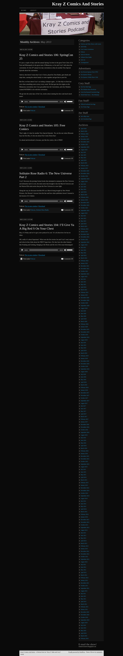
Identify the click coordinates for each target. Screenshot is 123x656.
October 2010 (84, 617)
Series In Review (85, 54)
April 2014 (83, 509)
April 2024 (83, 192)
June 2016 (83, 440)
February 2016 (84, 451)
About (33, 10)
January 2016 (84, 453)
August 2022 (84, 245)
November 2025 (85, 142)
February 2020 (84, 324)
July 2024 (83, 184)
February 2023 (84, 229)
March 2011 (84, 604)
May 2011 (83, 599)
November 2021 (85, 268)
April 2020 (83, 319)
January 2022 (84, 263)
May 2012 (83, 570)
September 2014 (85, 496)
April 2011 (83, 601)
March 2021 (84, 290)
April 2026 (83, 128)
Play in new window (31, 107)
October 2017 (84, 398)
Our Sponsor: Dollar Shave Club (89, 77)
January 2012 (84, 580)
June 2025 (83, 155)
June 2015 (83, 472)
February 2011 (84, 607)
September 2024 (85, 179)
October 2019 (84, 334)
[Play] (22, 102)
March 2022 (84, 258)
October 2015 (84, 461)
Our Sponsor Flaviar (86, 74)
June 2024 (83, 186)
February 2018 (84, 387)
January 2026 (84, 136)
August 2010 (84, 622)
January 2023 (84, 231)
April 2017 (83, 414)
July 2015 (83, 469)
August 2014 (84, 498)
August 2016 (84, 435)
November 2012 (85, 554)
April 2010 (83, 633)
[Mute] (65, 102)
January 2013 (84, 548)
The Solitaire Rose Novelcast (88, 89)
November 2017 (85, 395)
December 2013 (85, 519)
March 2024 (84, 194)
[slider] (43, 101)
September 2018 (85, 369)
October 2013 (84, 525)
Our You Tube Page (86, 87)
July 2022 (83, 247)
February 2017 (84, 419)
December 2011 (85, 583)
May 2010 (83, 630)
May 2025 (83, 157)
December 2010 (85, 612)
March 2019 (84, 353)
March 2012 (84, 575)
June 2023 (83, 218)
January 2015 (84, 485)
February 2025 (84, 165)
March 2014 (84, 511)
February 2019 (84, 356)
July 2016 (83, 437)
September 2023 (85, 210)
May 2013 (83, 538)
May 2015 (83, 474)
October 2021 (84, 271)
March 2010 (84, 636)
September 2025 (85, 147)
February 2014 (84, 514)
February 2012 (84, 577)
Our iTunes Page (85, 107)
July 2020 (83, 311)
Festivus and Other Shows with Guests (91, 44)
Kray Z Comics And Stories (78, 3)
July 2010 (83, 625)
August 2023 (84, 213)
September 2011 (85, 588)
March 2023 (84, 226)
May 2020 (83, 316)
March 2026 (84, 131)
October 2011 (84, 585)
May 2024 (83, 189)
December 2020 (85, 297)
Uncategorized (84, 62)
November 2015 (85, 459)
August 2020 (84, 308)
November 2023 (85, 205)
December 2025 (85, 139)
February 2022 (84, 260)
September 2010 (85, 620)
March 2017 (84, 416)
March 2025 (84, 163)
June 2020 (83, 313)
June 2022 (83, 250)
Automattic (99, 652)
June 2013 (83, 535)
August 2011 (84, 591)
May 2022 (83, 253)
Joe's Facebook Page (86, 119)
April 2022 (83, 255)
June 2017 (83, 408)
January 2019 (84, 358)
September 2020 (85, 305)
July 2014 (83, 501)
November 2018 (85, 363)
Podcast (32, 110)
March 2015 (84, 480)
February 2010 (84, 638)
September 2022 (85, 242)
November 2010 (85, 614)
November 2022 (85, 237)
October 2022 (84, 239)
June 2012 (83, 567)
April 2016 (83, 445)
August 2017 (84, 403)
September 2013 (85, 527)
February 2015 (84, 482)
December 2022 (85, 234)
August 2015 (84, 467)
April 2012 (83, 572)
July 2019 (83, 342)
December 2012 (85, 551)
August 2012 (84, 562)
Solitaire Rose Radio (42, 210)
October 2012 (84, 556)
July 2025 (83, 152)
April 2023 (83, 223)
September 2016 (85, 432)
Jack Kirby (83, 46)
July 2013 (83, 533)
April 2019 (83, 350)
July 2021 (83, 279)
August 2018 (84, 371)
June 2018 (83, 377)
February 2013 (84, 546)
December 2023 (85, 202)
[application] (46, 101)
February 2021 (84, 292)
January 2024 (84, 200)
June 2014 (83, 504)
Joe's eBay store (85, 116)
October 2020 (84, 303)
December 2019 (85, 329)
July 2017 (83, 406)
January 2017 (84, 422)
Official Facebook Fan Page (88, 104)
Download (42, 107)
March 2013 (84, 543)
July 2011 (83, 593)
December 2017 (85, 393)
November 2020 (85, 300)
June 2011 (83, 596)
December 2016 (85, 424)
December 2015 (85, 456)
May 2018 (83, 379)
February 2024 (84, 197)
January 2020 (84, 327)
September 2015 (85, 464)
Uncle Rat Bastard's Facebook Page (90, 92)
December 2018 (85, 361)
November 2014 (85, 490)
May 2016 (83, 443)
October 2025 (84, 144)
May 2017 (83, 411)
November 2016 (85, 427)
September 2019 (85, 337)
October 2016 (84, 430)
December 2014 (85, 488)
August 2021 (84, 276)
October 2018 (84, 366)
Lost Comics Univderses (87, 49)
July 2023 (83, 216)
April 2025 (83, 160)
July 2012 (83, 564)
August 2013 (84, 530)
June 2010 (83, 628)
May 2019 (83, 348)
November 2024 (85, 173)
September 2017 (85, 400)
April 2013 (83, 541)
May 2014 (83, 506)
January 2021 (84, 295)
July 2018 (83, 374)
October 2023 (84, 208)
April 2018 (83, 382)
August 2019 (84, 340)
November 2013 (85, 522)
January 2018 (84, 390)
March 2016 (84, 448)
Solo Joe (83, 60)
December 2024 (85, 171)
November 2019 (85, 332)
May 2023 (83, 221)
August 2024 (84, 181)
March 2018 (84, 385)
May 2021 (83, 284)
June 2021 (83, 282)
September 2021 (85, 274)
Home (24, 10)
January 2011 (84, 609)
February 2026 (84, 134)
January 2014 (84, 517)
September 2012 (85, 559)
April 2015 (83, 477)
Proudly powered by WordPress (76, 652)
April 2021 (83, 287)
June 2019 (83, 345)
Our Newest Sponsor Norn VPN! (89, 72)
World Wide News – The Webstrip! (90, 95)
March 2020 (84, 321)
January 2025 (84, 168)
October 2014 (84, 493)
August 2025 (84, 149)
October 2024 (84, 176)
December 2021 (85, 266)
